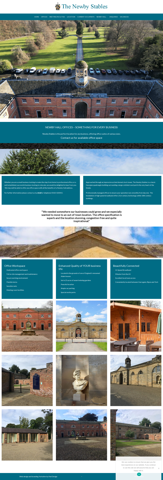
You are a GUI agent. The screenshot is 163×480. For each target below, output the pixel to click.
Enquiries (114, 17)
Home (36, 17)
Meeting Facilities (57, 17)
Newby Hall (102, 17)
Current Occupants (85, 17)
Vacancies (124, 17)
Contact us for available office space (81, 137)
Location (71, 17)
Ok (139, 474)
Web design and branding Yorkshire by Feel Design (38, 476)
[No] (159, 468)
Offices (44, 17)
